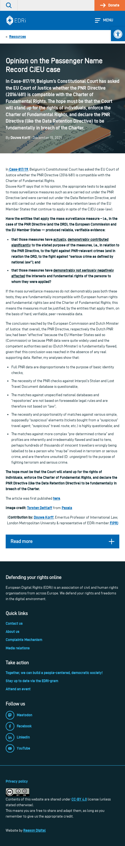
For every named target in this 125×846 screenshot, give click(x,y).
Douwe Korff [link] (44, 517)
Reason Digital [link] (34, 830)
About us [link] (12, 631)
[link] (118, 34)
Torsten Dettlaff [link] (39, 508)
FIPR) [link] (114, 523)
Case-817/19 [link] (18, 169)
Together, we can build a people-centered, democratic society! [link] (54, 673)
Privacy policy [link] (17, 781)
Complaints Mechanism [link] (24, 639)
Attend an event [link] (18, 689)
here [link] (56, 498)
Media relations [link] (18, 648)
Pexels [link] (67, 508)
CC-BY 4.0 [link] (79, 799)
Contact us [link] (14, 623)
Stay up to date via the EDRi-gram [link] (32, 681)
